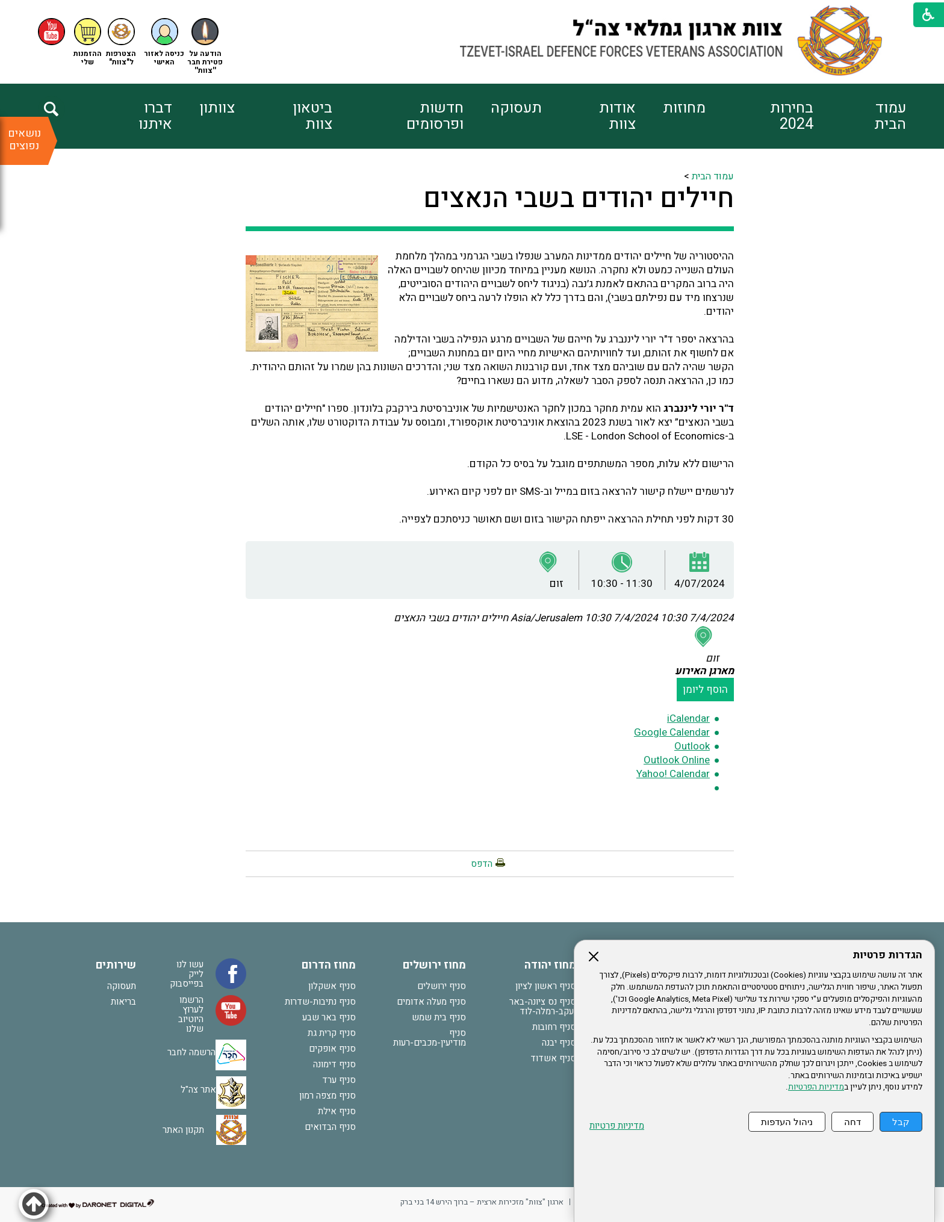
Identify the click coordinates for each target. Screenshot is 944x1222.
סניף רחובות (554, 1027)
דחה (852, 1122)
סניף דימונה (334, 1064)
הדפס (481, 863)
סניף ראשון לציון (545, 986)
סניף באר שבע (329, 1017)
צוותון (217, 108)
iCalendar (688, 718)
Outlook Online (677, 760)
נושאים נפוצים (24, 139)
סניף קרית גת (332, 1033)
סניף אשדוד (553, 1058)
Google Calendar (672, 732)
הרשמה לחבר (191, 1052)
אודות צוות (617, 116)
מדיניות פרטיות (616, 1126)
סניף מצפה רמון (327, 1095)
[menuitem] (859, 116)
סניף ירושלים (441, 986)
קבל (901, 1122)
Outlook (692, 746)
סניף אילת (337, 1111)
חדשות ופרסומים (435, 116)
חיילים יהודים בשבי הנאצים (578, 199)
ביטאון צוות (312, 116)
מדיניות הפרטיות (816, 1087)
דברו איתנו (155, 116)
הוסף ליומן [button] (705, 689)
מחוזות (684, 108)
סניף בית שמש (439, 1017)
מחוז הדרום (329, 965)
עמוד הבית (890, 116)
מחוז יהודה (550, 965)
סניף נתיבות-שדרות (320, 1001)
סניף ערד (339, 1080)
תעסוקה (516, 108)
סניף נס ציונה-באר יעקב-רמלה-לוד (542, 1006)
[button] (164, 42)
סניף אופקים (332, 1048)
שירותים (116, 965)
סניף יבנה (559, 1042)
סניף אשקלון (332, 986)
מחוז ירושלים (434, 965)
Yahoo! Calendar (673, 773)
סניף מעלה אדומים (431, 1001)
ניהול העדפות (787, 1122)
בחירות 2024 (791, 116)
